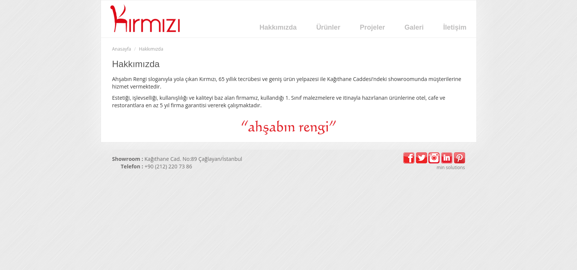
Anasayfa (121, 49)
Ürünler (328, 27)
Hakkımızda (278, 27)
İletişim (454, 27)
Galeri (413, 27)
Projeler (372, 27)
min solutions (451, 167)
